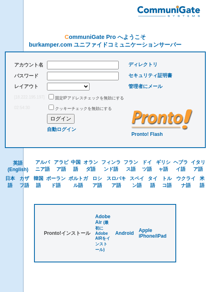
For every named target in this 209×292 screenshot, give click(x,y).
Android (124, 233)
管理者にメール (145, 86)
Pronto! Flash (147, 134)
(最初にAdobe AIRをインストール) (102, 236)
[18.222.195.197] (29, 97)
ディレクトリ (143, 64)
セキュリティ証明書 (150, 75)
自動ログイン (61, 129)
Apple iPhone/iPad (152, 233)
